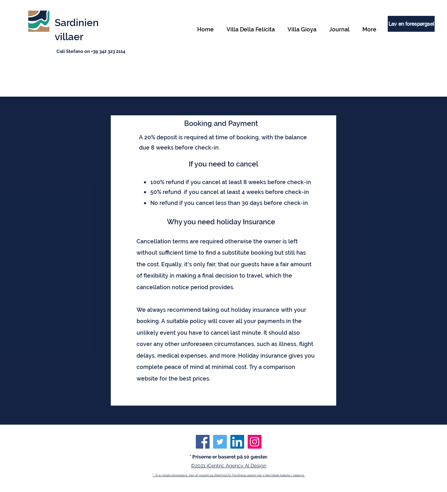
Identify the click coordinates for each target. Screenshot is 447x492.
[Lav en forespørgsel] (411, 24)
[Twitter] (220, 442)
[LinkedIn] (237, 442)
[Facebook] (203, 442)
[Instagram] (254, 442)
